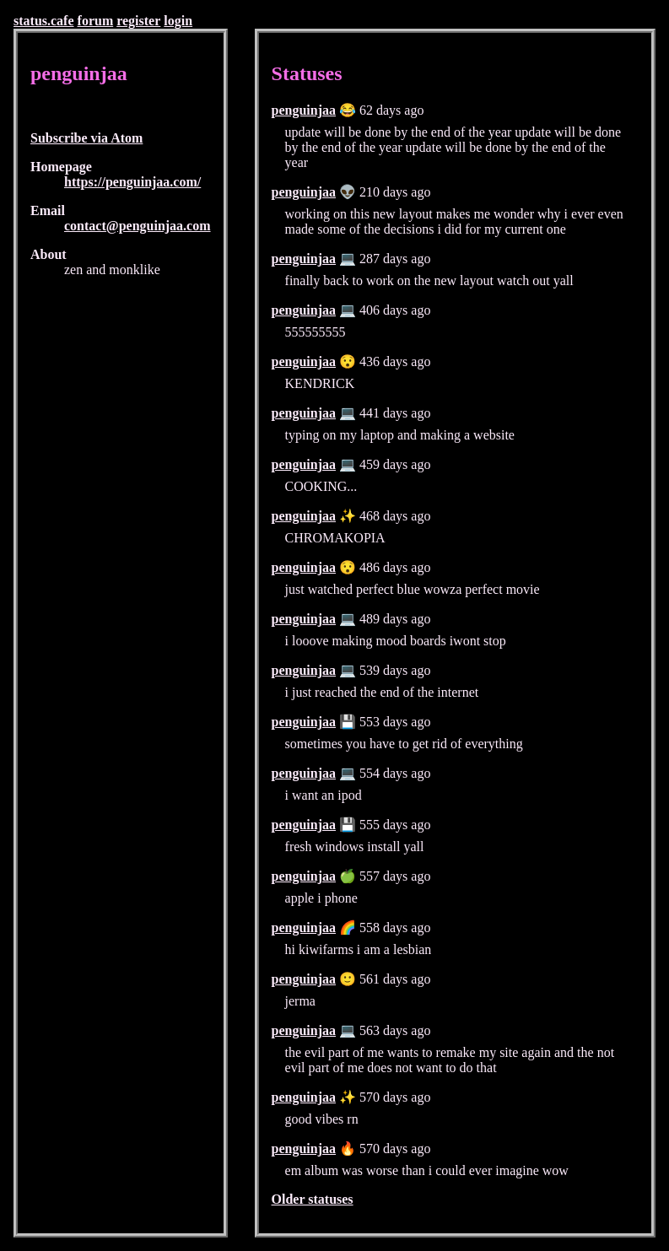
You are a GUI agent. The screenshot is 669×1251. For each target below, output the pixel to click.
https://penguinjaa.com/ (132, 182)
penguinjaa (304, 110)
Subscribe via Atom (86, 138)
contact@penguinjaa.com (137, 225)
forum (96, 20)
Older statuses (312, 1199)
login (178, 20)
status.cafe (43, 20)
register (138, 20)
